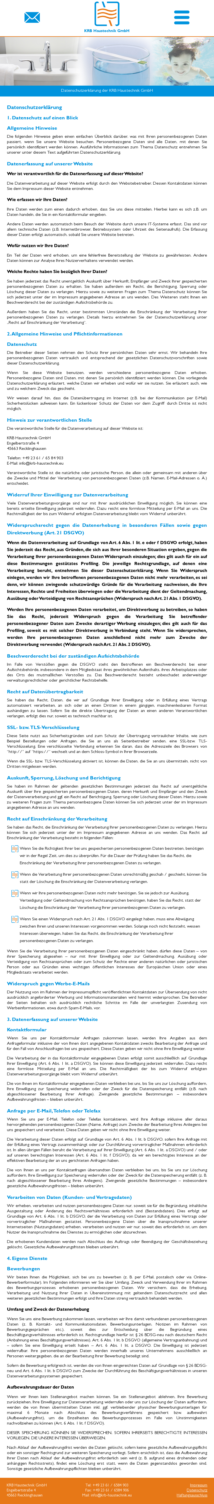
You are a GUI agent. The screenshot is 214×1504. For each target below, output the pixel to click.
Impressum (198, 1486)
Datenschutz (197, 1491)
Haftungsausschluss (192, 1496)
